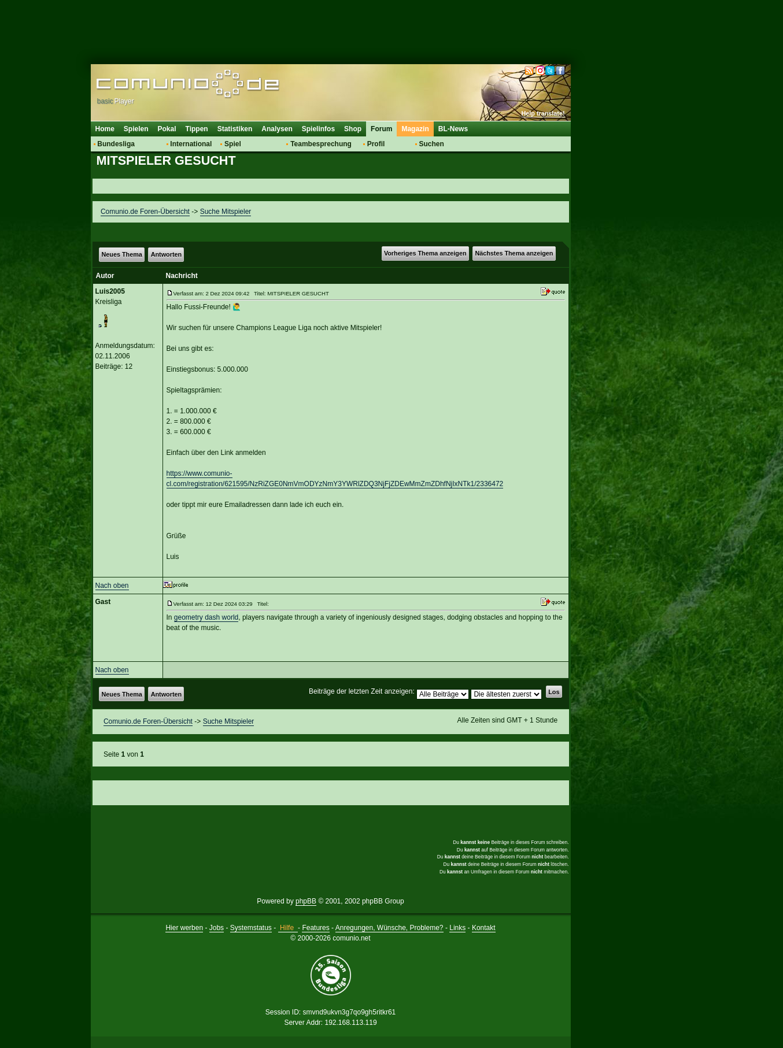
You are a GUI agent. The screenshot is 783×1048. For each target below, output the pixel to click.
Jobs (216, 928)
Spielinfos (318, 129)
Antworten (166, 254)
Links (457, 928)
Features (315, 928)
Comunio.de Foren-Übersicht (145, 212)
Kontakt (484, 928)
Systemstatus (251, 928)
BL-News (453, 129)
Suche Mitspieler (226, 212)
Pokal (167, 129)
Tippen (197, 129)
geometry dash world (206, 617)
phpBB (306, 901)
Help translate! (543, 113)
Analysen (276, 129)
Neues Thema (122, 254)
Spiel (232, 144)
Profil (376, 144)
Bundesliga (116, 144)
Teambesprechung (321, 144)
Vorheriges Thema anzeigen (425, 253)
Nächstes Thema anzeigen (514, 253)
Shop (352, 129)
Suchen (431, 144)
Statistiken (235, 129)
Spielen (136, 129)
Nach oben (112, 586)
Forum (381, 129)
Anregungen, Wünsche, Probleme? (389, 928)
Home (105, 129)
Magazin (415, 129)
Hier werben (184, 928)
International (191, 144)
